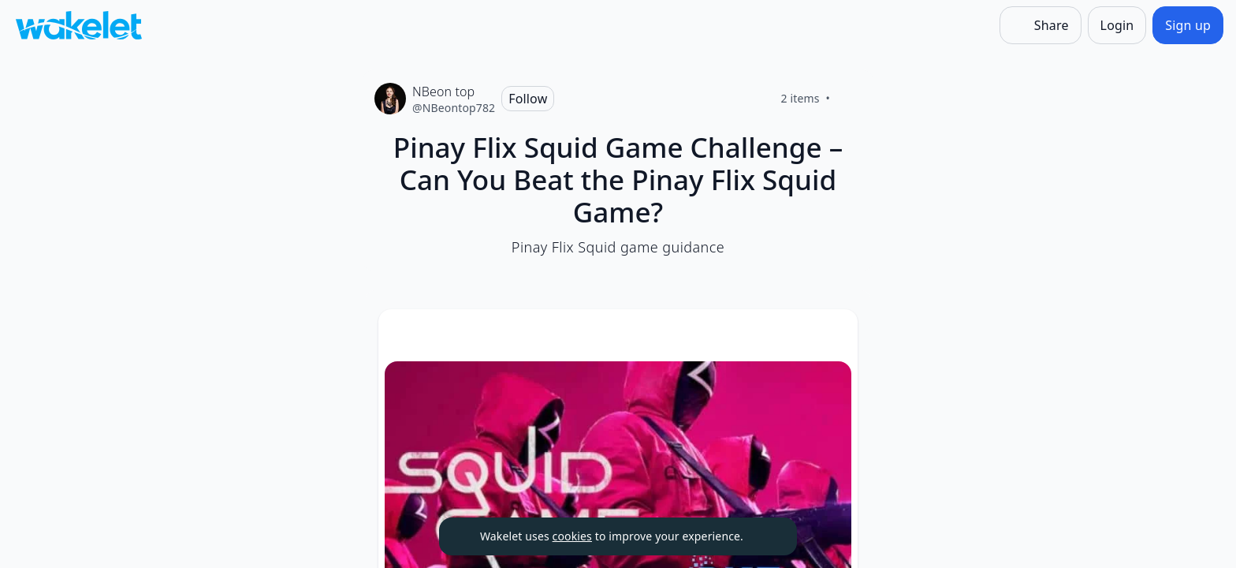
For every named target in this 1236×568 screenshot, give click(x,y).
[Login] (1117, 25)
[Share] (1041, 25)
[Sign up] (1187, 25)
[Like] (849, 98)
